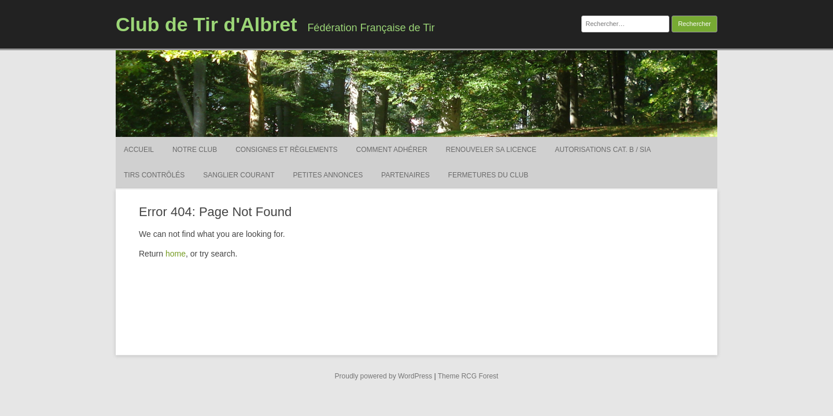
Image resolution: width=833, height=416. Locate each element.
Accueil (139, 150)
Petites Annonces (328, 175)
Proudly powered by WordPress (384, 376)
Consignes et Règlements (286, 150)
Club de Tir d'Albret (206, 24)
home (175, 253)
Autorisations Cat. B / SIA (603, 150)
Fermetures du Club (488, 175)
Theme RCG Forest (468, 376)
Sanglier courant (238, 175)
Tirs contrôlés (154, 175)
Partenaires (405, 175)
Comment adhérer (391, 150)
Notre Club (194, 150)
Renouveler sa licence (491, 150)
